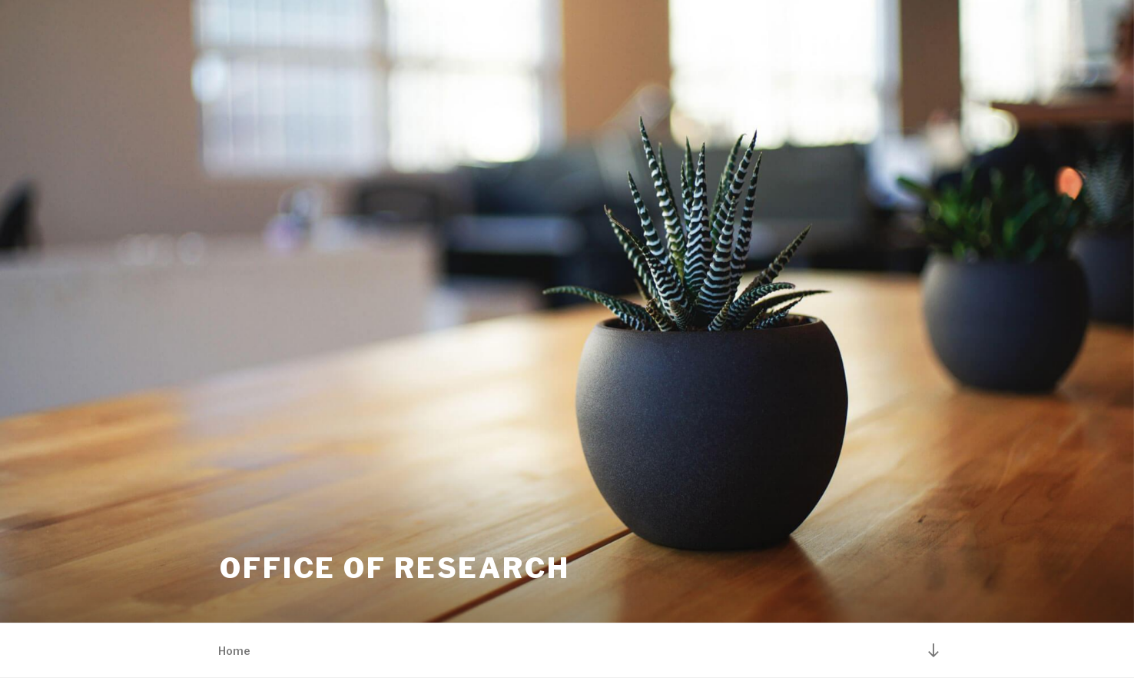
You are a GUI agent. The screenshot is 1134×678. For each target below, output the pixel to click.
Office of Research (395, 568)
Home (234, 650)
